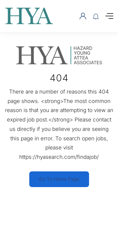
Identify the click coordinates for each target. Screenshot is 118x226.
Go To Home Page (59, 179)
